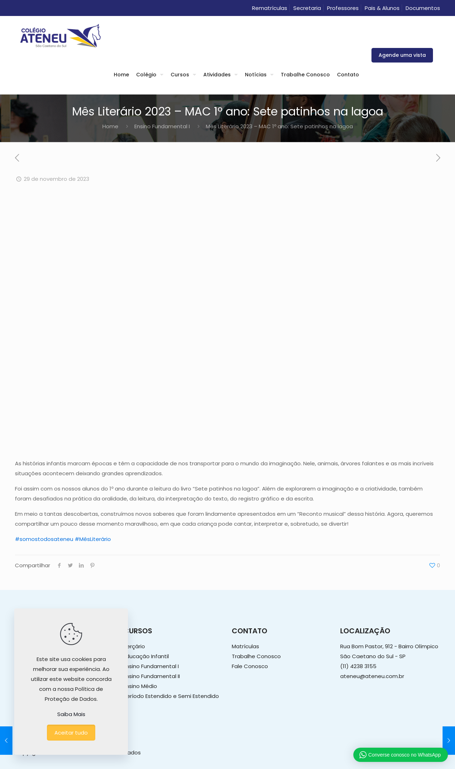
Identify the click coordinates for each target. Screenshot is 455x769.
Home (110, 126)
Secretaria (307, 8)
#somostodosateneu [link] (44, 539)
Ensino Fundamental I (162, 126)
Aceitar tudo (71, 732)
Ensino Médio (140, 686)
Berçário (134, 646)
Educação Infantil (146, 656)
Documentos (423, 8)
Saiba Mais (71, 714)
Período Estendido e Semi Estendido (171, 696)
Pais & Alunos (382, 8)
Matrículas (245, 646)
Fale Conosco (250, 666)
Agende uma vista (402, 55)
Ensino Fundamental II (151, 676)
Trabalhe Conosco (256, 656)
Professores (343, 8)
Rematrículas (269, 8)
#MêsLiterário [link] (93, 539)
